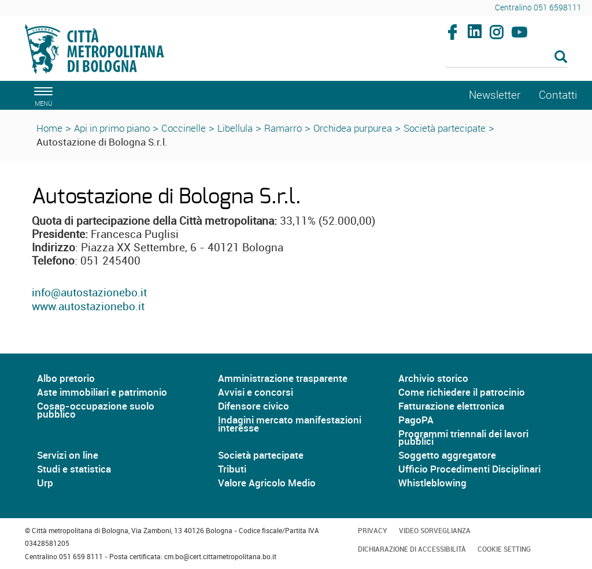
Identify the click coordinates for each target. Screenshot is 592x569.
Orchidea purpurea (352, 128)
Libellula (235, 128)
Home (49, 128)
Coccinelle (183, 128)
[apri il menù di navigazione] (41, 95)
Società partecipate (445, 128)
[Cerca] (507, 58)
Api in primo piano (112, 128)
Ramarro (283, 128)
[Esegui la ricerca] (560, 57)
